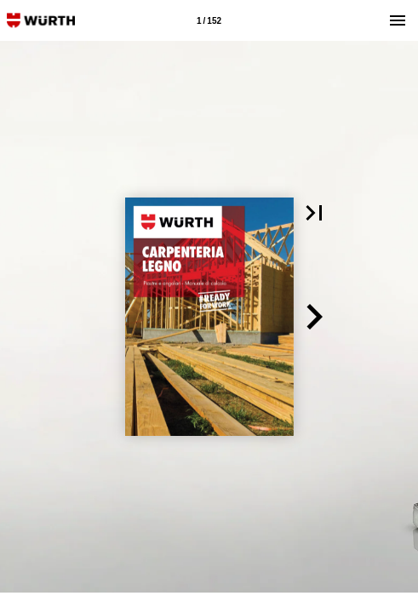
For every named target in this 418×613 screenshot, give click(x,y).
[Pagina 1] (209, 20)
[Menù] (397, 20)
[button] (314, 213)
